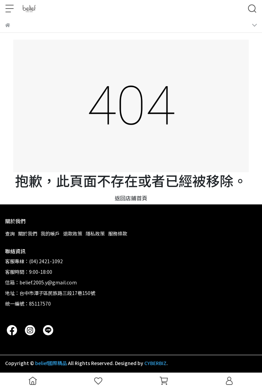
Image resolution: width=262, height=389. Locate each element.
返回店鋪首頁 (131, 198)
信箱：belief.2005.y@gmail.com (41, 282)
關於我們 (27, 233)
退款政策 (72, 233)
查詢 (10, 233)
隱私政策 (95, 233)
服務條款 (117, 233)
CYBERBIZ (155, 363)
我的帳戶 (50, 233)
